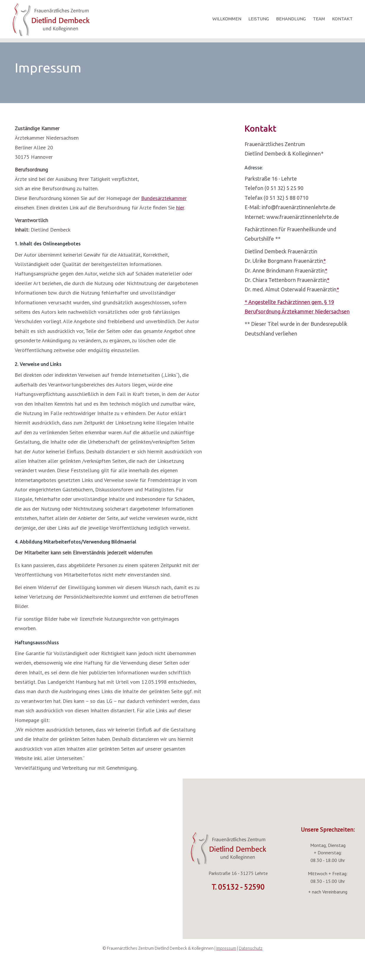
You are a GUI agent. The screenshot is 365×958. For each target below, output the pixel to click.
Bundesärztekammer (164, 198)
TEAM (319, 18)
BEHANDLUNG (291, 18)
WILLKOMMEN (226, 18)
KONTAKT (342, 18)
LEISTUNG (258, 18)
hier (180, 207)
